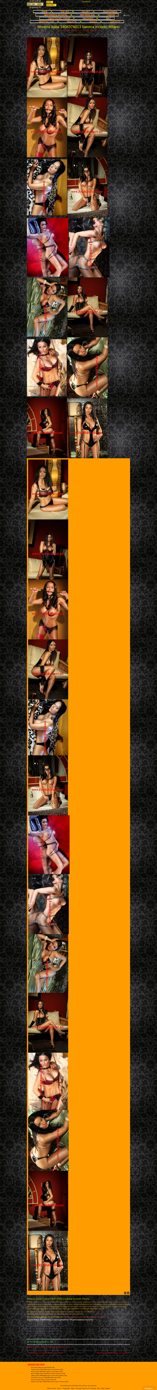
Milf (108, 18)
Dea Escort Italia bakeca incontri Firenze (42, 1380)
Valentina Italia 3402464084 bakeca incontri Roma (45, 1369)
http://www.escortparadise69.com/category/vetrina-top (84, 1317)
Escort (86, 11)
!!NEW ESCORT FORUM (59, 18)
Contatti (115, 21)
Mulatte (72, 21)
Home (45, 11)
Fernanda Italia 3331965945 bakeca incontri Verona (44, 1353)
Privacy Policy (83, 1386)
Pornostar (93, 1388)
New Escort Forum (83, 30)
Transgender (110, 11)
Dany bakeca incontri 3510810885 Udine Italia (44, 1377)
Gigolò (93, 21)
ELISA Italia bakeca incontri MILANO (41, 1367)
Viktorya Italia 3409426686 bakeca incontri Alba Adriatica (47, 1375)
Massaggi (88, 18)
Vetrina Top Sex (95, 30)
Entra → (50, 2)
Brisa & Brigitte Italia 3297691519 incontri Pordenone (46, 1373)
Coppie (111, 14)
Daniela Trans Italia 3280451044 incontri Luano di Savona (48, 1382)
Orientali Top (46, 21)
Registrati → (51, 5)
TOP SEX (65, 11)
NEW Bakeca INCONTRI (55, 14)
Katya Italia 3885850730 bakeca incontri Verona (113, 1353)
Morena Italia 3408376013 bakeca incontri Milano (45, 1371)
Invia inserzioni (92, 1386)
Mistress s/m (87, 14)
